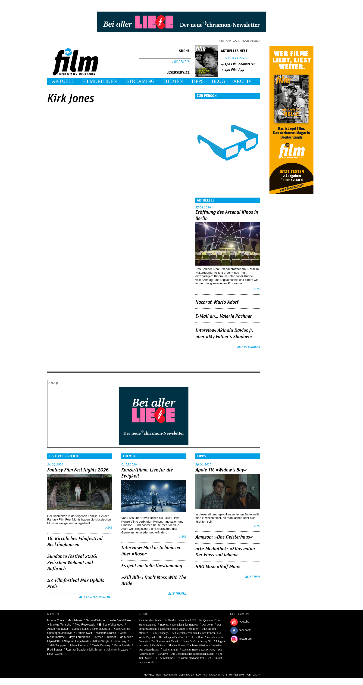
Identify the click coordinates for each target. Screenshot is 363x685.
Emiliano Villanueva (111, 624)
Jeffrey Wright (101, 641)
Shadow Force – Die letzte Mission (188, 645)
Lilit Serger (96, 649)
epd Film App (234, 69)
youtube (244, 621)
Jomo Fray (119, 641)
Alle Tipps (252, 577)
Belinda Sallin (80, 628)
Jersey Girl (206, 641)
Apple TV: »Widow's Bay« (221, 470)
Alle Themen (177, 593)
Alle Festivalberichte (95, 597)
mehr (256, 289)
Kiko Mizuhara (101, 628)
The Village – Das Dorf (172, 637)
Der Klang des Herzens (185, 624)
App (228, 40)
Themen (173, 81)
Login (236, 40)
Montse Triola (55, 620)
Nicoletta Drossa (106, 633)
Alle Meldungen (248, 347)
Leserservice (178, 72)
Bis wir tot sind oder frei (190, 658)
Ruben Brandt (170, 649)
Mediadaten (186, 674)
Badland (169, 620)
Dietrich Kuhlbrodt (105, 637)
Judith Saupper (56, 645)
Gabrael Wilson (95, 620)
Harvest (164, 624)
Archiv (242, 81)
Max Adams (75, 620)
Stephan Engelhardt (76, 641)
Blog (218, 81)
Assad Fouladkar (57, 628)
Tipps (197, 81)
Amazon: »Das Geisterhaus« (224, 537)
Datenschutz (218, 674)
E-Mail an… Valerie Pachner (223, 316)
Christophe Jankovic (59, 633)
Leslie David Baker (120, 620)
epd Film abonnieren (240, 64)
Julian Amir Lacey (117, 649)
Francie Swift (84, 633)
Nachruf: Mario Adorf (216, 302)
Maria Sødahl (122, 645)
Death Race (158, 645)
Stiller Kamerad (147, 624)
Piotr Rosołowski (85, 624)
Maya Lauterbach (79, 637)
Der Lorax (207, 624)
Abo (221, 40)
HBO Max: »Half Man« (218, 566)
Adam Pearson (79, 645)
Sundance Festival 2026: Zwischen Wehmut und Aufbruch (72, 562)
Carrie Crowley (101, 645)
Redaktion (170, 674)
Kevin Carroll (55, 653)
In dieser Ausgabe (236, 58)
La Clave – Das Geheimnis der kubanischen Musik (186, 653)
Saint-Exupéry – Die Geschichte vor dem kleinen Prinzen (184, 633)
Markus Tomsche (60, 624)
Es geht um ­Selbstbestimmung (151, 565)
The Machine (165, 658)
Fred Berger (54, 649)
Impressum (236, 674)
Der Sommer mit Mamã (164, 641)
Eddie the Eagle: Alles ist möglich (179, 628)
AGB (248, 674)
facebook (245, 630)
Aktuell (63, 81)
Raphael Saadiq (75, 649)
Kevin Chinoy (122, 628)
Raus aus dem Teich (150, 620)
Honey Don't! (189, 641)
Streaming (140, 81)
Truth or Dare (195, 637)
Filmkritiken (99, 81)
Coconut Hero (190, 649)
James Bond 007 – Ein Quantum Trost (198, 620)
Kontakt (201, 674)
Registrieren (251, 40)
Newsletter (152, 674)
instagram (245, 638)
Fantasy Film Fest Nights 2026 (78, 470)
